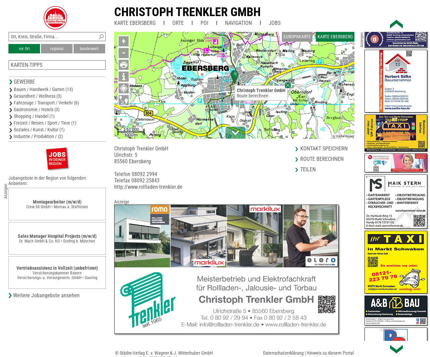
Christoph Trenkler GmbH (187, 12)
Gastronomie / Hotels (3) (36, 109)
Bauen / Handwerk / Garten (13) (43, 89)
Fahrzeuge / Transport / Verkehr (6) (46, 102)
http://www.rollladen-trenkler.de (148, 187)
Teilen (308, 169)
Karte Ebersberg (135, 23)
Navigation (238, 23)
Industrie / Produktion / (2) (38, 136)
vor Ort (24, 48)
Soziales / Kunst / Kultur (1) (39, 129)
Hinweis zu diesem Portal (330, 353)
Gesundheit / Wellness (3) (37, 96)
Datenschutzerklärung (283, 353)
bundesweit (89, 48)
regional (56, 48)
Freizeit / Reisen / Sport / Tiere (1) (45, 123)
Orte (178, 23)
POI (204, 23)
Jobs (275, 23)
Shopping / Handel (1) (34, 116)
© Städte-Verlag (343, 136)
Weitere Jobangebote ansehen (46, 295)
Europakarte (297, 36)
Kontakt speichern (324, 148)
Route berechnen (252, 95)
